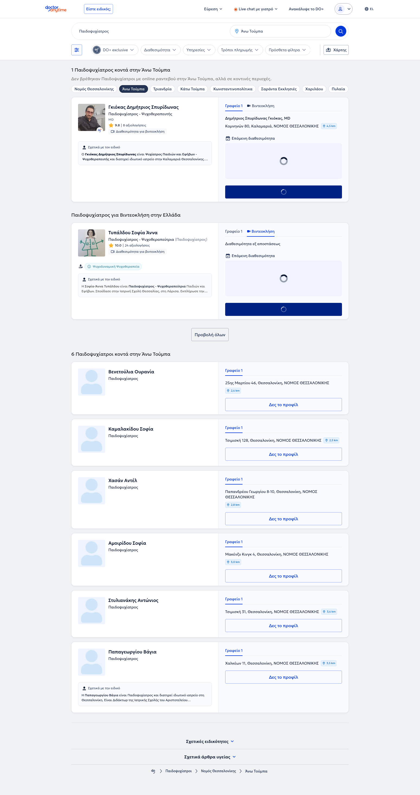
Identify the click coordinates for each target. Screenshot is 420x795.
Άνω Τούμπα (133, 88)
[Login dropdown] (344, 9)
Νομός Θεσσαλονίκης (94, 88)
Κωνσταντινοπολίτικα (232, 88)
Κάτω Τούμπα (192, 88)
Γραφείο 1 (234, 105)
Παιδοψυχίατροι (176, 771)
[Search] (340, 31)
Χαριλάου (314, 88)
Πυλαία (338, 88)
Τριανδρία (162, 88)
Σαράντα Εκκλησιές (279, 88)
